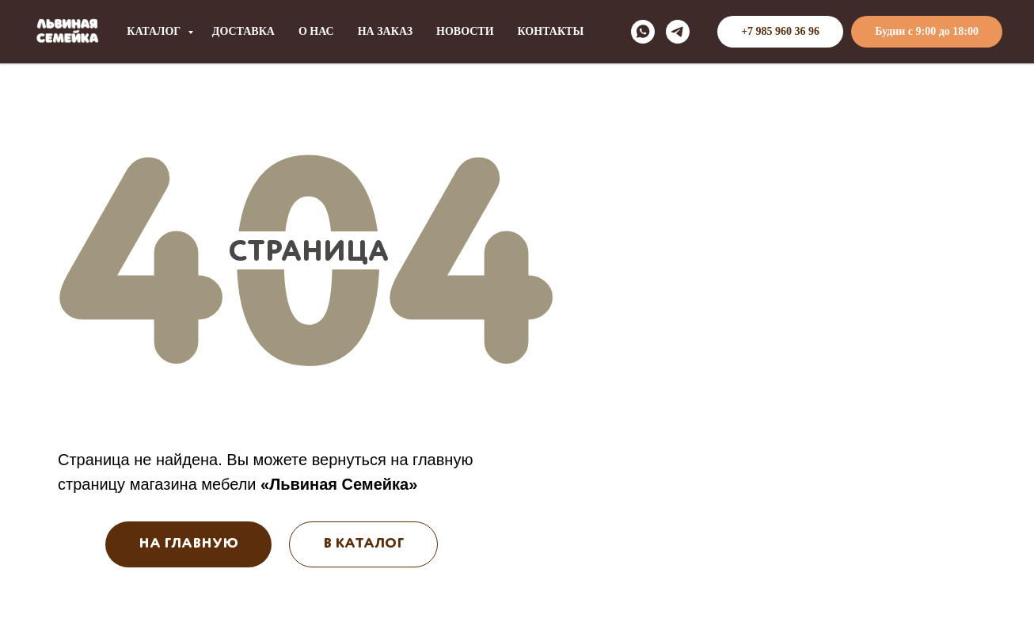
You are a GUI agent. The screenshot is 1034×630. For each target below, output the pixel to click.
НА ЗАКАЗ (385, 31)
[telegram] (678, 32)
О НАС (316, 31)
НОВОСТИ (465, 31)
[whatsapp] (643, 32)
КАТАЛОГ (155, 31)
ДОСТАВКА (243, 31)
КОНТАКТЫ (551, 31)
